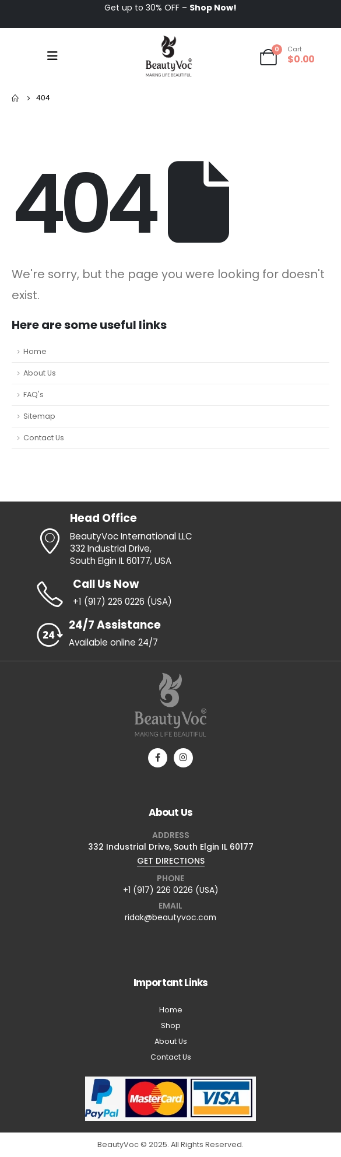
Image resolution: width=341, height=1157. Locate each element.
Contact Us (43, 438)
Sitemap (39, 416)
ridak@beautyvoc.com (170, 917)
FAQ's (33, 394)
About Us (39, 373)
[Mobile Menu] (52, 56)
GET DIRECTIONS (171, 861)
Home (35, 351)
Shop (171, 1025)
